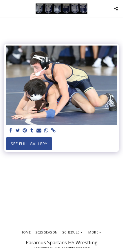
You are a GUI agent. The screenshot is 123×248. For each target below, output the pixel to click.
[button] (6, 8)
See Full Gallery (29, 143)
